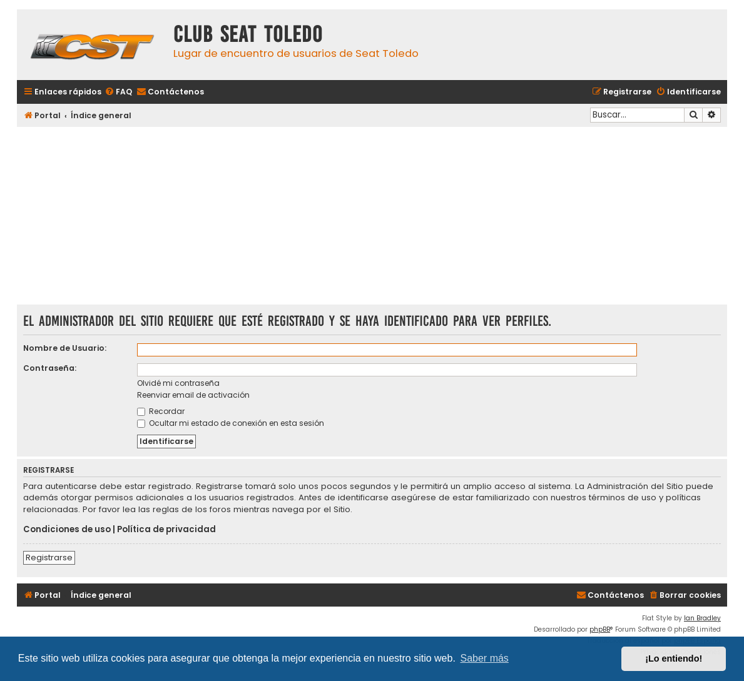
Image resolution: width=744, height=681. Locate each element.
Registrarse (49, 557)
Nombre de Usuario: (64, 348)
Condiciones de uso (67, 529)
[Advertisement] (372, 217)
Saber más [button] (485, 658)
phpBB (599, 629)
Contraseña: (49, 368)
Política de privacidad (166, 529)
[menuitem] (118, 92)
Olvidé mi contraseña (178, 383)
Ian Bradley (702, 618)
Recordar (161, 411)
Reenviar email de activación (193, 395)
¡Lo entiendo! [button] (673, 658)
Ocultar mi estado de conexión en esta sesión (230, 423)
